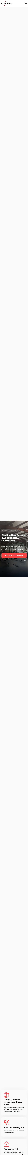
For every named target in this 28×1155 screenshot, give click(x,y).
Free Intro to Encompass (14, 555)
